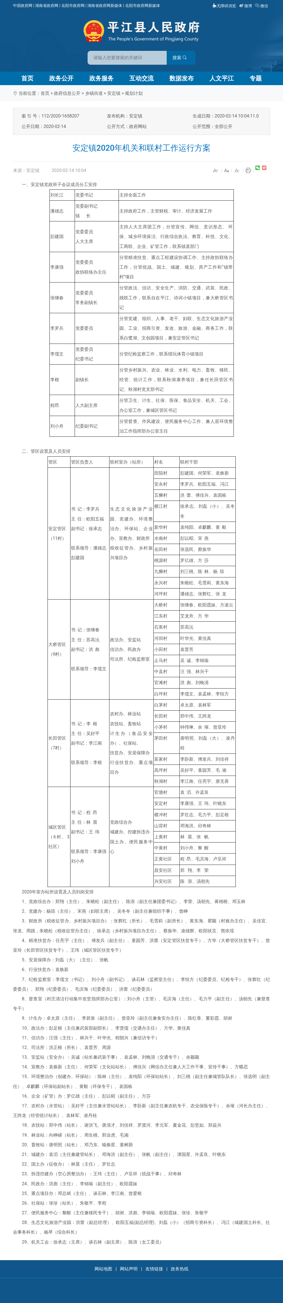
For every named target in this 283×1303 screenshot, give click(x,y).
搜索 (181, 57)
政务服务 (101, 78)
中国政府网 (22, 5)
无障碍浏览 (224, 6)
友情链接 (154, 1268)
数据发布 (181, 78)
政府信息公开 (67, 93)
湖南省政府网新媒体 (104, 5)
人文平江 (221, 78)
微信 (262, 6)
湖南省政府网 (46, 5)
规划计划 (134, 93)
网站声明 (129, 1268)
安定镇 (113, 93)
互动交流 (141, 78)
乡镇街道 (94, 93)
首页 (27, 78)
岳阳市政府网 (73, 5)
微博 (246, 6)
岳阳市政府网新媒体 (142, 5)
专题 (256, 78)
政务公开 (61, 78)
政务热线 (179, 1268)
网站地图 (103, 1268)
